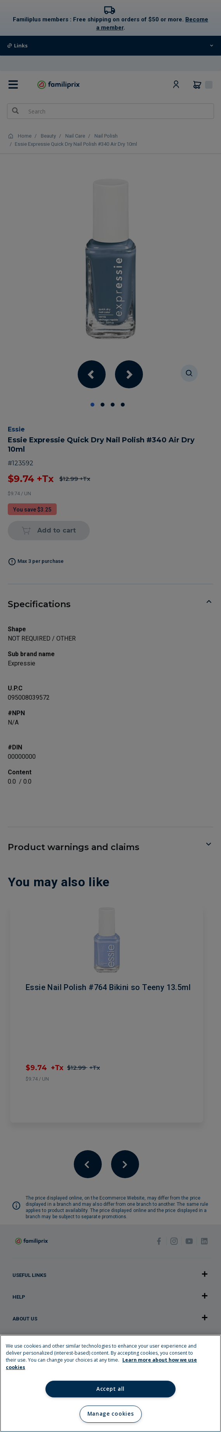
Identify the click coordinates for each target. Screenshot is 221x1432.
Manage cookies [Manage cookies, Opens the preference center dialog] (110, 1413)
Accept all (110, 1388)
